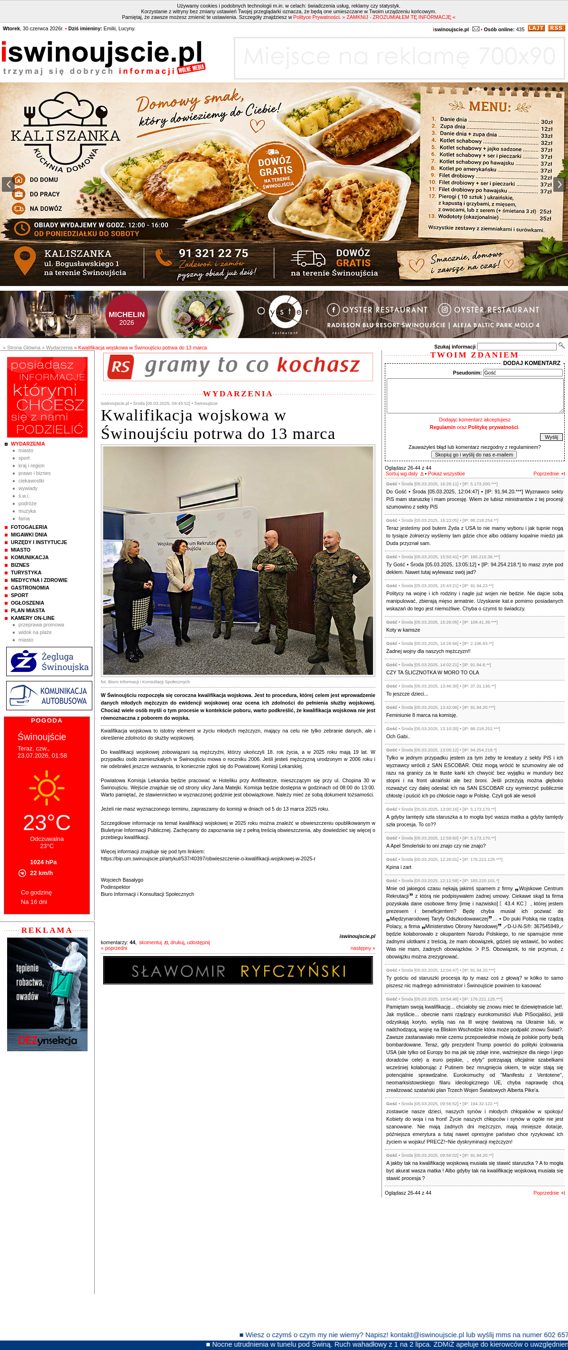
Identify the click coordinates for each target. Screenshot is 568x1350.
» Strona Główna (21, 347)
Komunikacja (30, 557)
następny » (363, 948)
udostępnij (198, 942)
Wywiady (27, 488)
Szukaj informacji (455, 346)
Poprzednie (546, 473)
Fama (24, 518)
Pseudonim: (467, 372)
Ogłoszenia (27, 603)
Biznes (20, 565)
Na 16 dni (34, 901)
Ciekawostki (31, 480)
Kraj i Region (31, 465)
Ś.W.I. (24, 496)
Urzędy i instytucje (39, 542)
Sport (24, 458)
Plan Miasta (28, 610)
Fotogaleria (29, 527)
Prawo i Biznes (34, 473)
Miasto (25, 450)
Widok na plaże (35, 632)
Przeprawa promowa (41, 624)
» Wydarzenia (57, 347)
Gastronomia (30, 587)
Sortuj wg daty (402, 473)
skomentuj (150, 942)
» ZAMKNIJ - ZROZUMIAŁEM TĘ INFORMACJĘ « (398, 17)
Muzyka (27, 511)
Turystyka (26, 572)
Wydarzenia (28, 444)
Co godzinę (36, 892)
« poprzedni (114, 948)
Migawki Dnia (29, 534)
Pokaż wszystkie (446, 473)
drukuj (177, 942)
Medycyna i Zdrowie (39, 580)
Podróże (27, 503)
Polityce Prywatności (316, 17)
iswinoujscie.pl (357, 936)
